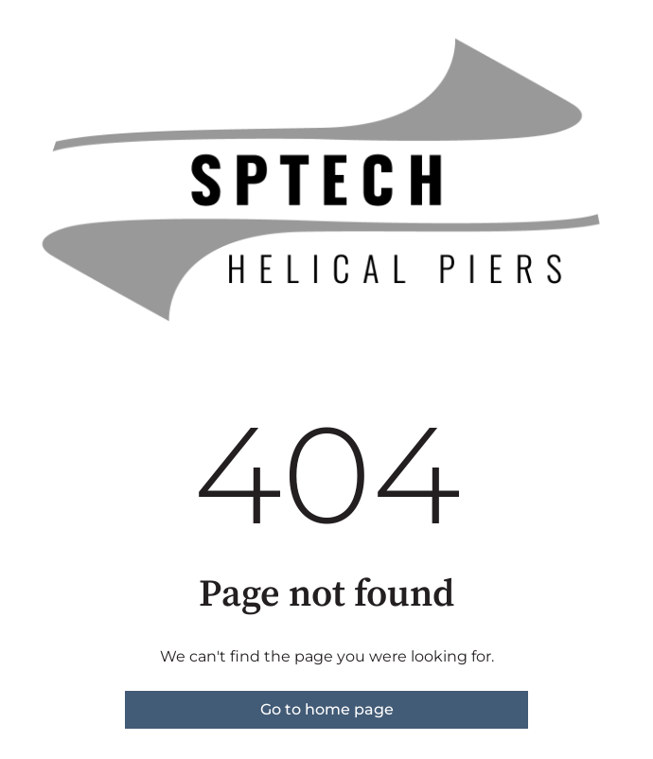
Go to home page (327, 709)
